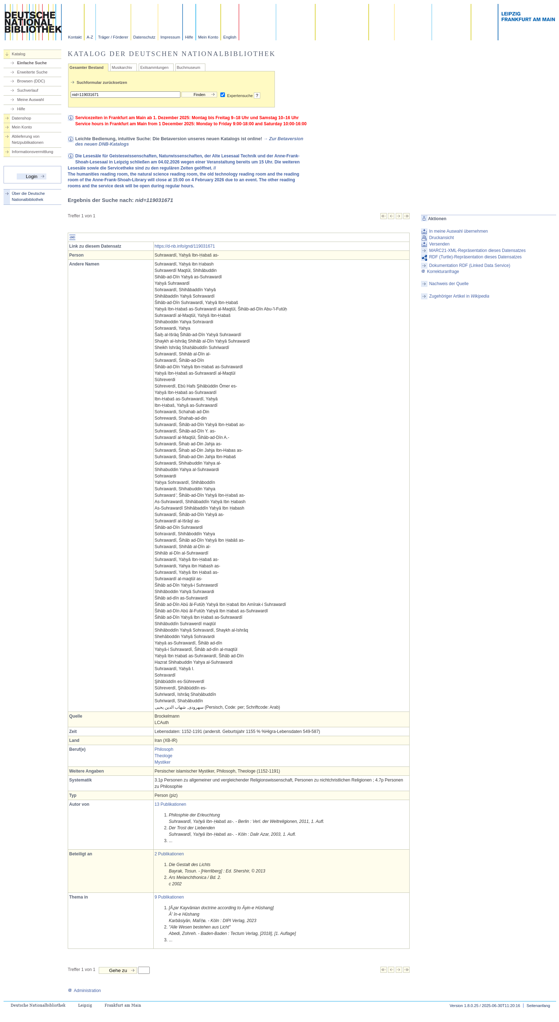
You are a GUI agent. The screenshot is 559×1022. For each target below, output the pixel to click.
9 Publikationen (169, 897)
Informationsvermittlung (32, 152)
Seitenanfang (538, 1005)
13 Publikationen (170, 804)
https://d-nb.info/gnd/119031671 (185, 246)
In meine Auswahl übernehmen (458, 231)
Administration (84, 990)
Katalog (18, 54)
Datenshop (21, 118)
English (229, 37)
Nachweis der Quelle (449, 283)
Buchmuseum (188, 67)
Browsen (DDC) (31, 81)
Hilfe (189, 37)
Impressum (170, 37)
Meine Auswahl (30, 99)
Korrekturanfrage (440, 271)
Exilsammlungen (154, 67)
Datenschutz (144, 37)
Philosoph (164, 749)
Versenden (439, 244)
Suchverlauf (27, 90)
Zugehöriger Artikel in (459, 296)
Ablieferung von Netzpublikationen (27, 139)
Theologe (164, 755)
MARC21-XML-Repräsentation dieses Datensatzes (477, 250)
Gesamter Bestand (86, 67)
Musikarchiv (122, 67)
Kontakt (75, 37)
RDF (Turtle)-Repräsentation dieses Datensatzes (475, 256)
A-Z (90, 37)
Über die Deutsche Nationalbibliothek (28, 196)
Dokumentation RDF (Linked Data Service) (469, 265)
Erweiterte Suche (32, 72)
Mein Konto (208, 37)
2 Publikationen (169, 853)
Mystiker (163, 762)
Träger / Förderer (113, 37)
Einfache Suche (32, 63)
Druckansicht (441, 237)
